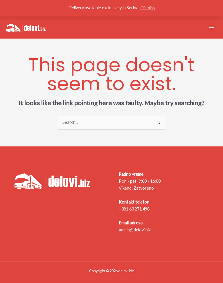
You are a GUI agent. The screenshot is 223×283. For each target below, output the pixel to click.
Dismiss (147, 7)
